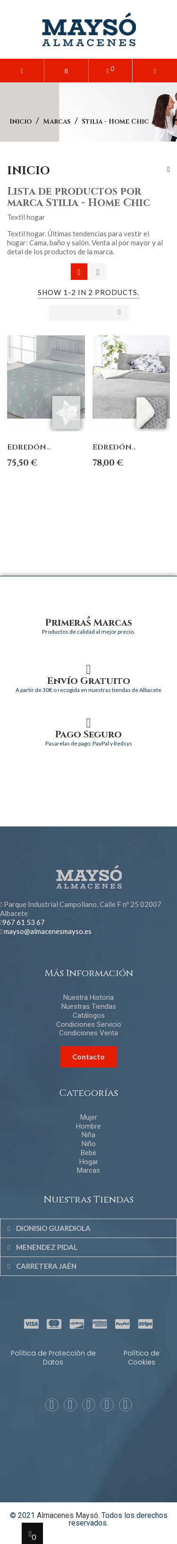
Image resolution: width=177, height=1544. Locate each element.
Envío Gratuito (88, 680)
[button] (66, 70)
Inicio (28, 171)
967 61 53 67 (23, 922)
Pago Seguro (88, 734)
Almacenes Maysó (67, 1515)
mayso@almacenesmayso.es (48, 931)
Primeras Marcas (88, 622)
